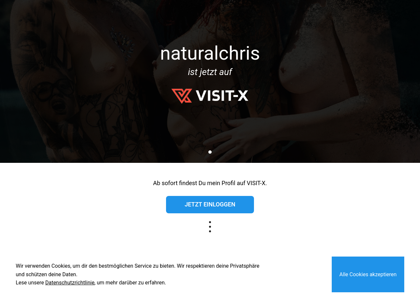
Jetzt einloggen (210, 204)
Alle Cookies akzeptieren (367, 274)
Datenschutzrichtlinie (69, 282)
